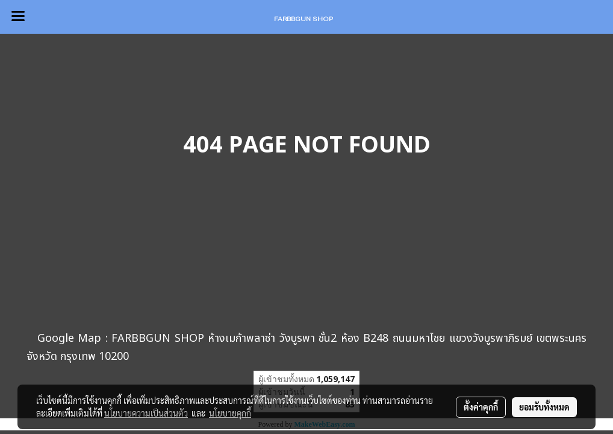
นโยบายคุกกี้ (230, 412)
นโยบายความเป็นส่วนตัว (146, 412)
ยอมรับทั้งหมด (544, 406)
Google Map (69, 338)
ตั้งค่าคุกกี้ (481, 406)
